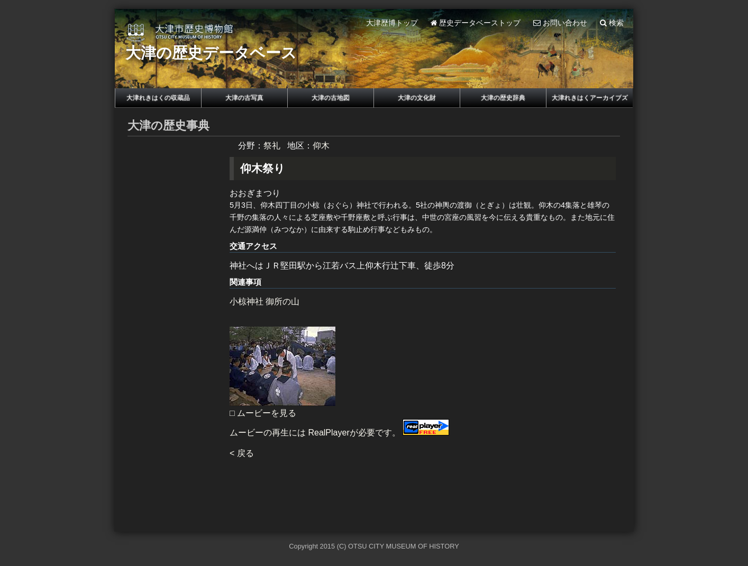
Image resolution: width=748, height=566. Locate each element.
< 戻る (242, 453)
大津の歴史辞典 (503, 97)
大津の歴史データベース (211, 52)
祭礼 (271, 145)
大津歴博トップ (392, 23)
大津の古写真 (244, 97)
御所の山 (282, 301)
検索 (612, 23)
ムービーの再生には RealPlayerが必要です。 (339, 432)
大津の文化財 (417, 97)
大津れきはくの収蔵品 (158, 97)
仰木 (321, 145)
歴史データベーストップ (476, 23)
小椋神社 (246, 301)
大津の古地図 (331, 97)
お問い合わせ (560, 23)
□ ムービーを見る (263, 413)
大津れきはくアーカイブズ (590, 97)
